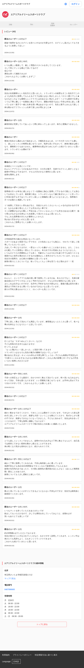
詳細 (10, 24)
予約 (31, 24)
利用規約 (6, 655)
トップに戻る (42, 624)
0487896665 (9, 589)
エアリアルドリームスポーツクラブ (16, 4)
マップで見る (10, 578)
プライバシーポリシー (22, 655)
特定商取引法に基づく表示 (46, 655)
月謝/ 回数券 (52, 25)
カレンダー (73, 24)
